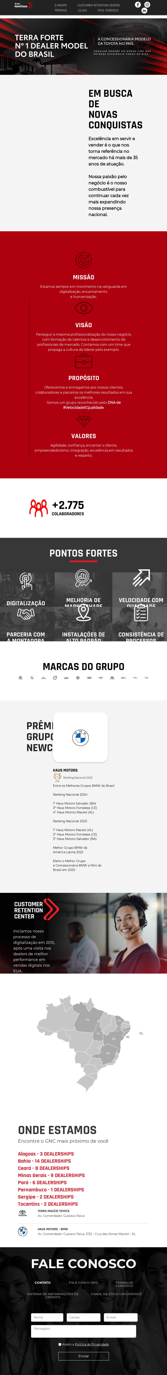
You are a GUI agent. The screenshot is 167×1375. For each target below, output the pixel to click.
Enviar (83, 1356)
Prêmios (61, 10)
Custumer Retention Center (99, 5)
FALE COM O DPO (83, 1282)
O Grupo (61, 5)
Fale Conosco (108, 10)
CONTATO (43, 1282)
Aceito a (85, 1344)
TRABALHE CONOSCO (124, 1284)
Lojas (82, 10)
